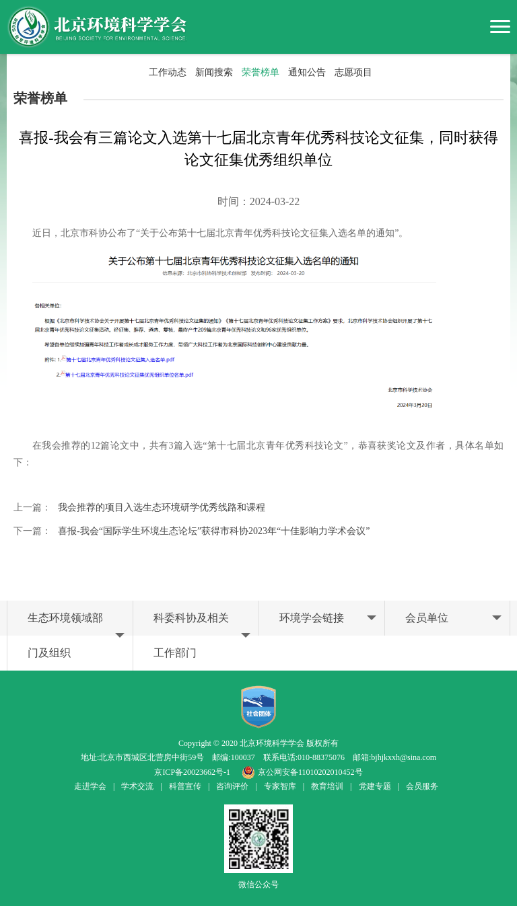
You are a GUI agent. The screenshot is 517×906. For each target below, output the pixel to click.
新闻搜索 (214, 72)
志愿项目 (353, 72)
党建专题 (375, 786)
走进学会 (90, 786)
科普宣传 (185, 786)
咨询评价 (232, 786)
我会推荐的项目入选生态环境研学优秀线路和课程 (161, 507)
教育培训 (327, 786)
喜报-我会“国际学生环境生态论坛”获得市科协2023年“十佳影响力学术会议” (214, 531)
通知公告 (307, 72)
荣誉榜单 (260, 72)
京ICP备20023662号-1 (192, 772)
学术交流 (137, 786)
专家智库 (280, 786)
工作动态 (167, 72)
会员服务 (422, 786)
